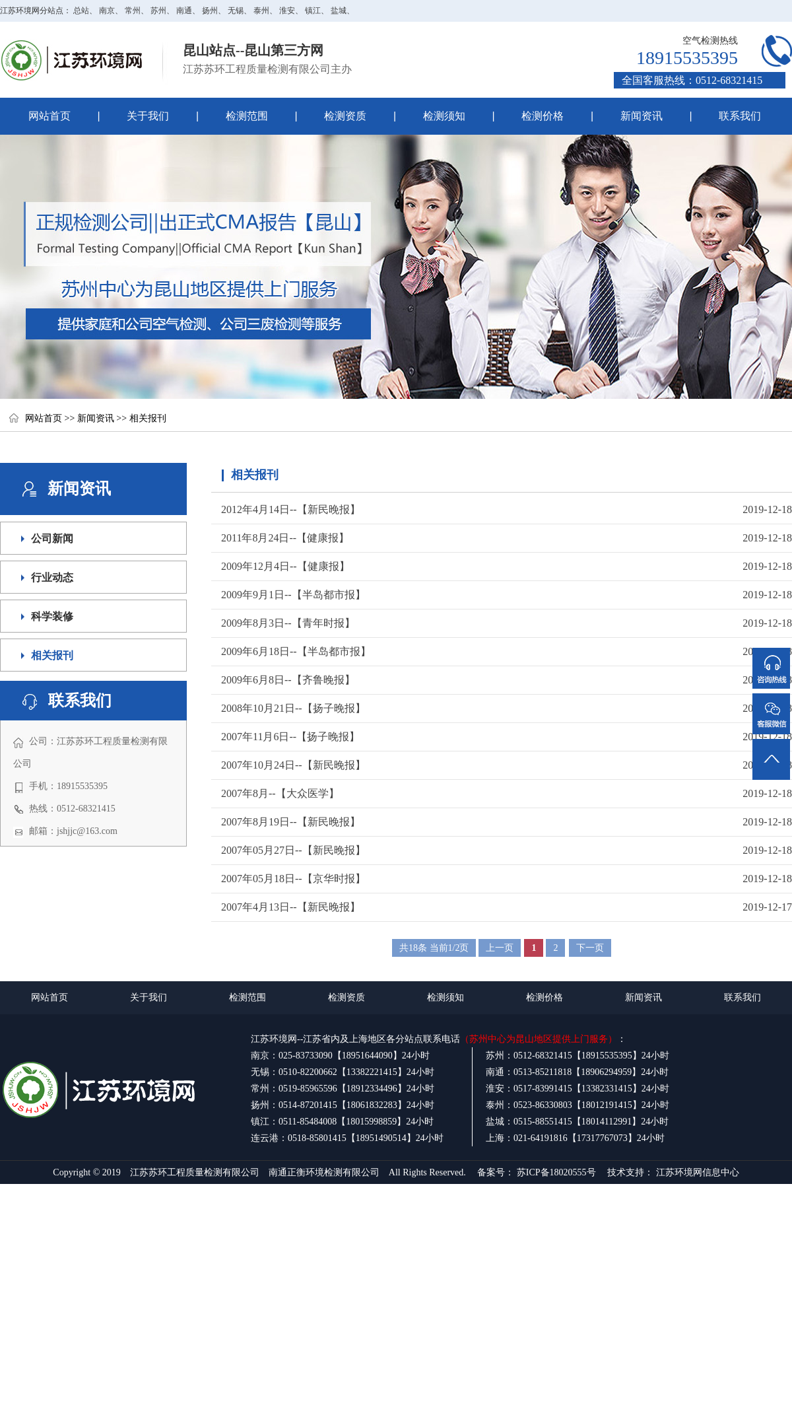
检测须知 (430, 116)
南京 (107, 10)
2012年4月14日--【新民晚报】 (290, 509)
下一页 (590, 948)
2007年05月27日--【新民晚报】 (293, 850)
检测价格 (542, 115)
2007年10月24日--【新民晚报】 (293, 765)
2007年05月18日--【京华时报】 (293, 878)
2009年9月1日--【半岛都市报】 (293, 594)
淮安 (287, 10)
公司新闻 (52, 538)
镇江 (313, 10)
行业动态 (52, 577)
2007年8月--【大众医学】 (280, 793)
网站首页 (49, 115)
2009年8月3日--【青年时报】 (288, 623)
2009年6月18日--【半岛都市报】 (296, 651)
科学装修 (52, 616)
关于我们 (134, 116)
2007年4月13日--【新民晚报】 (290, 907)
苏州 (158, 10)
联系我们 (740, 115)
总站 (81, 10)
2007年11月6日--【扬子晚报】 (290, 736)
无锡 (236, 10)
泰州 (261, 10)
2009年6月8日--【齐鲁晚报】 (288, 679)
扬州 (210, 10)
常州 (133, 10)
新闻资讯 (641, 115)
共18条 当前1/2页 (434, 948)
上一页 (499, 948)
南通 (184, 10)
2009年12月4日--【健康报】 (285, 566)
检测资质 (331, 116)
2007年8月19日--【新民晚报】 (290, 821)
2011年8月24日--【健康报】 (285, 537)
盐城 (338, 10)
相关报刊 (147, 418)
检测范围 (232, 116)
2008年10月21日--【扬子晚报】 (293, 708)
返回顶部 (772, 743)
